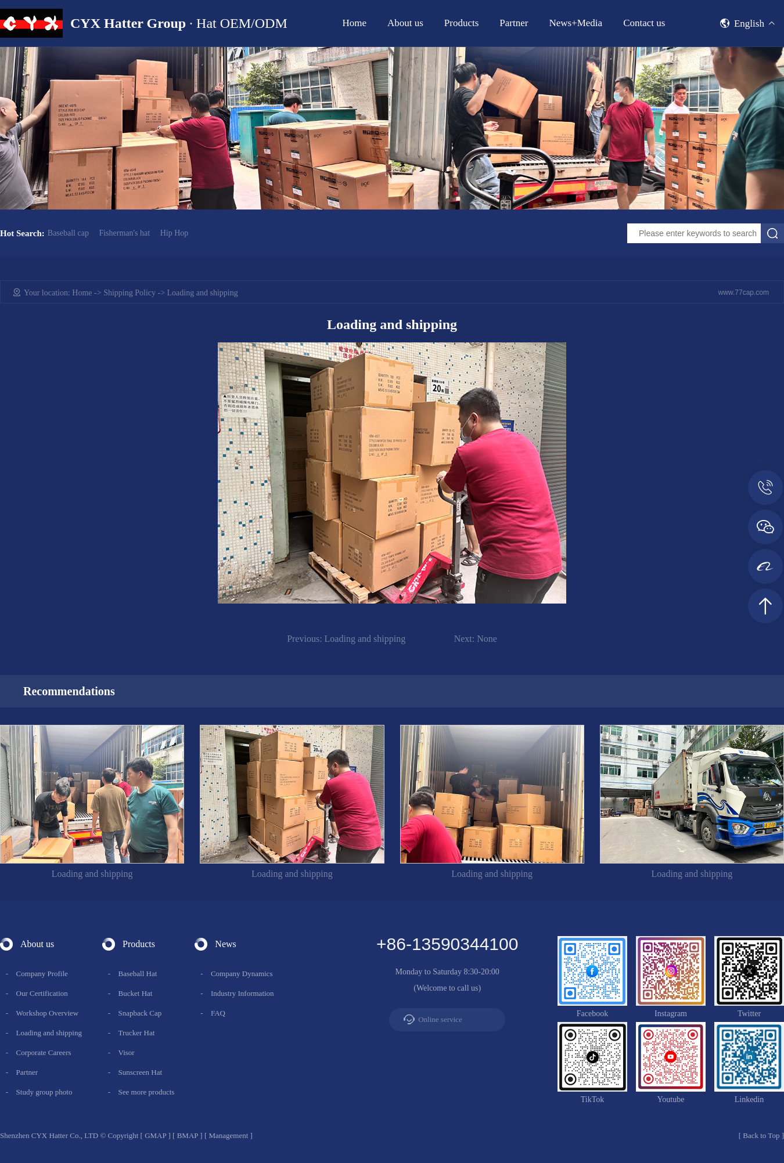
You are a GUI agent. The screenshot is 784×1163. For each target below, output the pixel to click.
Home (354, 22)
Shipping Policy (129, 292)
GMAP (155, 1135)
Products (461, 22)
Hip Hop (174, 233)
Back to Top (761, 1135)
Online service (440, 1019)
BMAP (187, 1135)
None (475, 639)
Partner (513, 22)
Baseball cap (68, 233)
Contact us (644, 22)
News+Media (575, 22)
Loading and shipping (346, 639)
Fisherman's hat (124, 233)
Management (228, 1135)
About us (405, 22)
